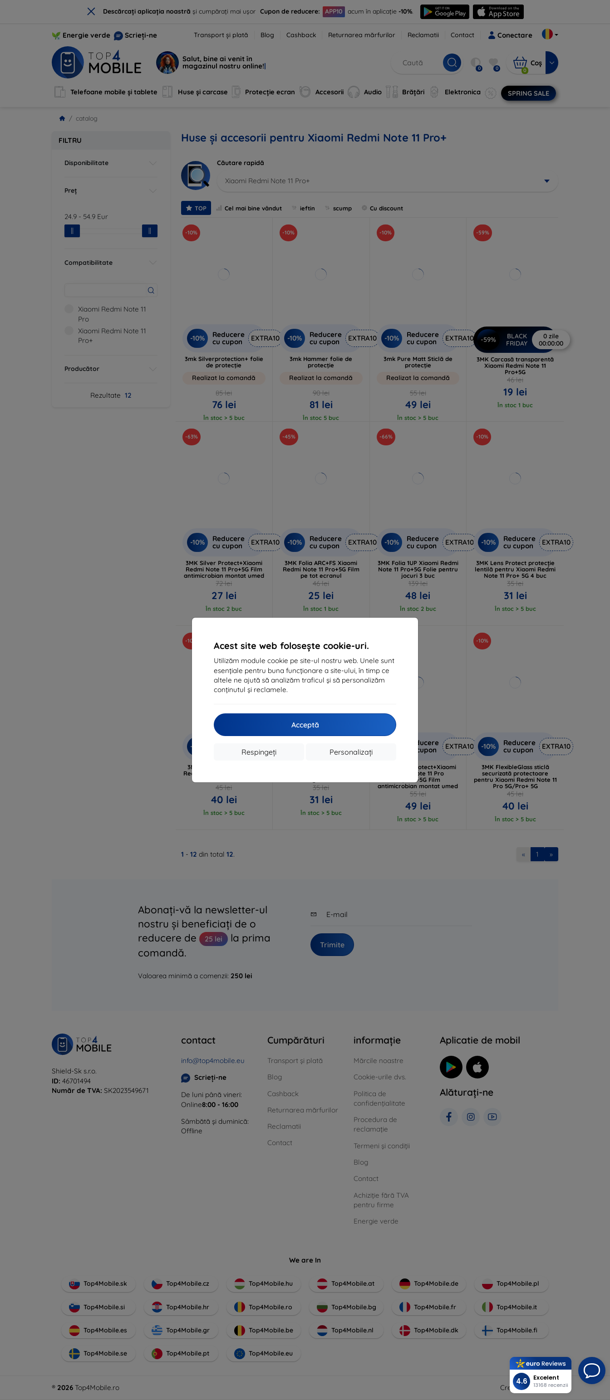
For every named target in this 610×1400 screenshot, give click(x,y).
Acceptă (305, 724)
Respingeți (258, 751)
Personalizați (351, 751)
